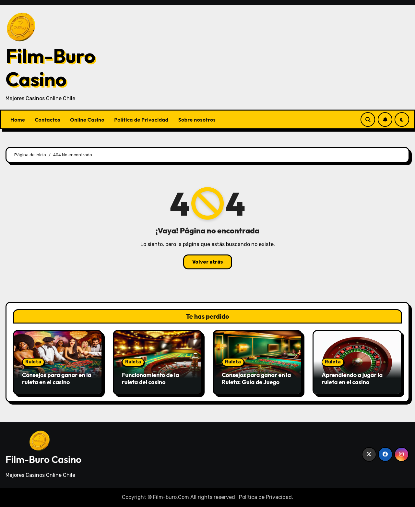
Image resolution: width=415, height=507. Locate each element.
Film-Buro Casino (50, 67)
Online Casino (87, 119)
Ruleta (33, 362)
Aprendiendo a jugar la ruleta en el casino (352, 378)
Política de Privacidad (141, 119)
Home (17, 119)
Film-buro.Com (171, 497)
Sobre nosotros (197, 119)
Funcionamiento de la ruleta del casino (150, 378)
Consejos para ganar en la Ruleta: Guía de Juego (256, 378)
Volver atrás (207, 262)
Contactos (47, 119)
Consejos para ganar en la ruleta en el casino (56, 378)
